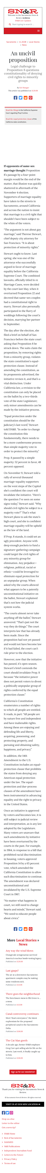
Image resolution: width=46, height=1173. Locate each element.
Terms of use (10, 1163)
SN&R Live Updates (23, 21)
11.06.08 (20, 1031)
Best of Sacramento (13, 1138)
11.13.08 (19, 985)
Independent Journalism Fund (18, 1150)
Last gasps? (12, 970)
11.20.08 (22, 42)
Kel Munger (24, 88)
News (24, 45)
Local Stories (34, 42)
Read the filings (12, 110)
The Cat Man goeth (16, 1040)
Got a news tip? (9, 1127)
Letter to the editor (11, 1123)
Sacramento (11, 42)
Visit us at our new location (23, 1104)
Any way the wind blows (19, 950)
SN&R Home (9, 1133)
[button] (38, 31)
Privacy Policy (10, 1159)
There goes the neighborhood (23, 993)
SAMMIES (8, 1142)
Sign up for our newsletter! (23, 1072)
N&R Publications (12, 1146)
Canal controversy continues (22, 1013)
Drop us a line (8, 1119)
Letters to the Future (13, 1155)
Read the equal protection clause (19, 119)
